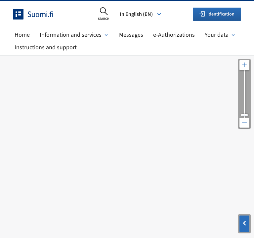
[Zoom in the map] (244, 65)
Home (22, 35)
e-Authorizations (174, 35)
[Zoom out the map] (244, 123)
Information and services (74, 35)
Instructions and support (46, 47)
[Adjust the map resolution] (244, 94)
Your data (220, 35)
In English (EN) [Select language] (141, 14)
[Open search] (103, 14)
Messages (131, 35)
